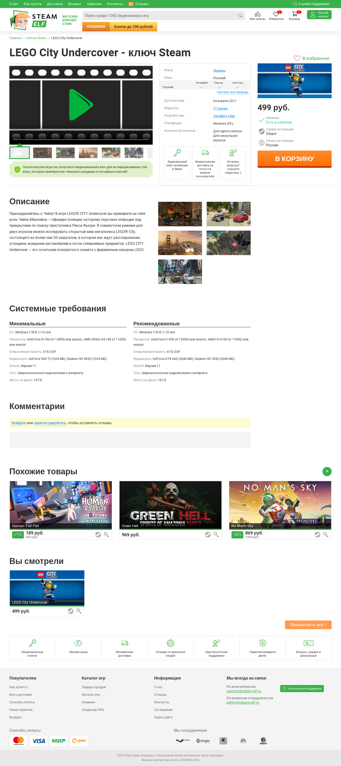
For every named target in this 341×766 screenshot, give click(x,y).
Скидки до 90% (93, 710)
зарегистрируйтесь (50, 423)
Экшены (219, 70)
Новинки (102, 26)
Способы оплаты (22, 702)
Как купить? (18, 687)
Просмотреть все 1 (308, 624)
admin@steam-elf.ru (242, 702)
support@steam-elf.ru (243, 691)
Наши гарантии (20, 710)
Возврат (15, 717)
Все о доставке (20, 694)
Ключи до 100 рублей (139, 26)
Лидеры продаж (94, 687)
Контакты (161, 702)
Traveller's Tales (224, 116)
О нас (158, 687)
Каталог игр (91, 694)
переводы (232, 92)
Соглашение (163, 710)
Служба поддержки (311, 4)
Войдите (19, 423)
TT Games (220, 108)
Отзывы (160, 694)
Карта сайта (163, 717)
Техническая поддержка (302, 688)
